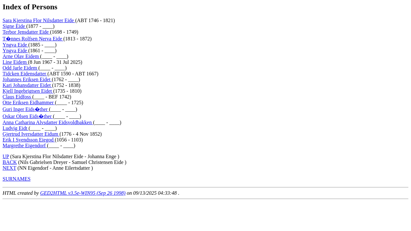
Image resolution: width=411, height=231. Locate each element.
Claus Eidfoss (17, 96)
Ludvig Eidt (16, 128)
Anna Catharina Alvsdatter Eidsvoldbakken (48, 122)
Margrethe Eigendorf (25, 145)
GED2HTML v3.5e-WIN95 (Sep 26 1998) (83, 193)
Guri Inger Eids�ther (26, 109)
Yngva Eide (15, 44)
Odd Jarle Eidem (21, 68)
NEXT (9, 168)
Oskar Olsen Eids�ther (28, 116)
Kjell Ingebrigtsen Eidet (28, 91)
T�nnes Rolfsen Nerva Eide (33, 38)
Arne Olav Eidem (21, 56)
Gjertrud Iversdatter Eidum (31, 134)
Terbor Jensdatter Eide (26, 32)
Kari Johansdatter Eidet (27, 85)
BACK (10, 162)
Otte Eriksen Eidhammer (29, 102)
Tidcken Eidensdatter (25, 73)
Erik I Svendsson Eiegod (29, 139)
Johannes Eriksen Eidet (27, 79)
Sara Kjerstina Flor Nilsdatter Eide (39, 20)
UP (6, 156)
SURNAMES (17, 179)
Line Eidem (15, 62)
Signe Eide (14, 26)
